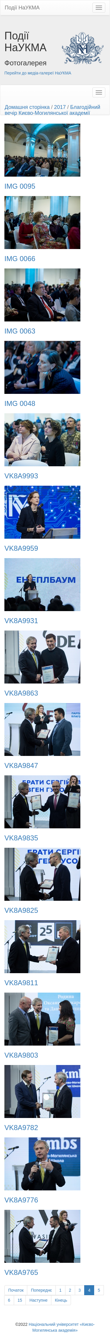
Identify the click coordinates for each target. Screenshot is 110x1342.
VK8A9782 (21, 1128)
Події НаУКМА (22, 8)
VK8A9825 (21, 910)
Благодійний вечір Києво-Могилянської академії (52, 110)
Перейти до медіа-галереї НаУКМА (37, 73)
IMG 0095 (19, 186)
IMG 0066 (19, 259)
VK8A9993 (21, 476)
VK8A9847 (21, 765)
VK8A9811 (21, 983)
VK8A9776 (21, 1200)
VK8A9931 (21, 621)
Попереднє (41, 1290)
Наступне (38, 1300)
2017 (60, 107)
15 (20, 1300)
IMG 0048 (19, 403)
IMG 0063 (19, 331)
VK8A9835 (21, 838)
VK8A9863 (21, 693)
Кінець (61, 1300)
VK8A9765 (21, 1272)
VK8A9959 (21, 548)
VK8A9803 (21, 1055)
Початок (15, 1290)
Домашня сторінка (27, 107)
